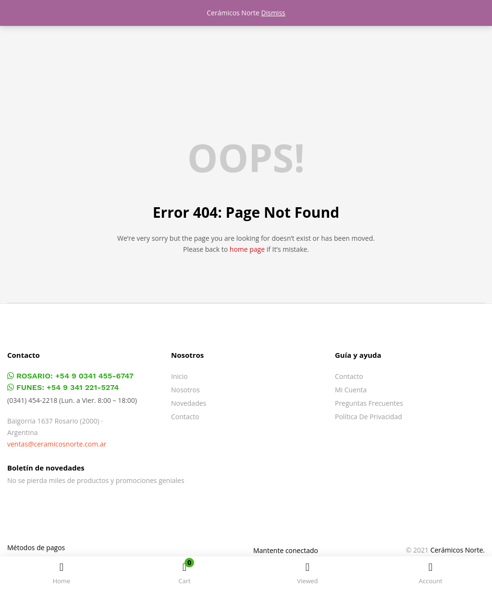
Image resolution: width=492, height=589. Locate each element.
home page (247, 249)
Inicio (179, 376)
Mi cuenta (351, 389)
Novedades (188, 403)
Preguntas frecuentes (369, 403)
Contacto (185, 416)
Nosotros (185, 389)
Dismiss (273, 12)
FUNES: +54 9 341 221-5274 (63, 387)
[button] (184, 574)
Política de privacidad (368, 416)
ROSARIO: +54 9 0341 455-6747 (70, 375)
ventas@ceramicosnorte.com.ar (56, 443)
